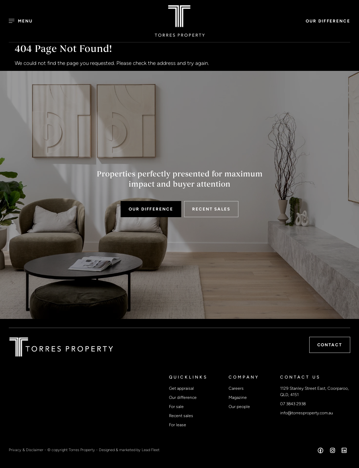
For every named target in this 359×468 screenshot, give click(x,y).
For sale (176, 406)
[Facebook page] (321, 451)
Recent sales (181, 415)
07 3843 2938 (293, 403)
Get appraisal (181, 388)
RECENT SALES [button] (211, 209)
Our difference (183, 397)
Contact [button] (329, 344)
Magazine (238, 397)
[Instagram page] (333, 451)
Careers (236, 388)
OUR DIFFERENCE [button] (328, 21)
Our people (239, 406)
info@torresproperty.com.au (306, 412)
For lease (177, 424)
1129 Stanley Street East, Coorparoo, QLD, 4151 (314, 391)
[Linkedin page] (344, 451)
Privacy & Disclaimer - (28, 450)
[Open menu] (25, 21)
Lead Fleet (151, 450)
